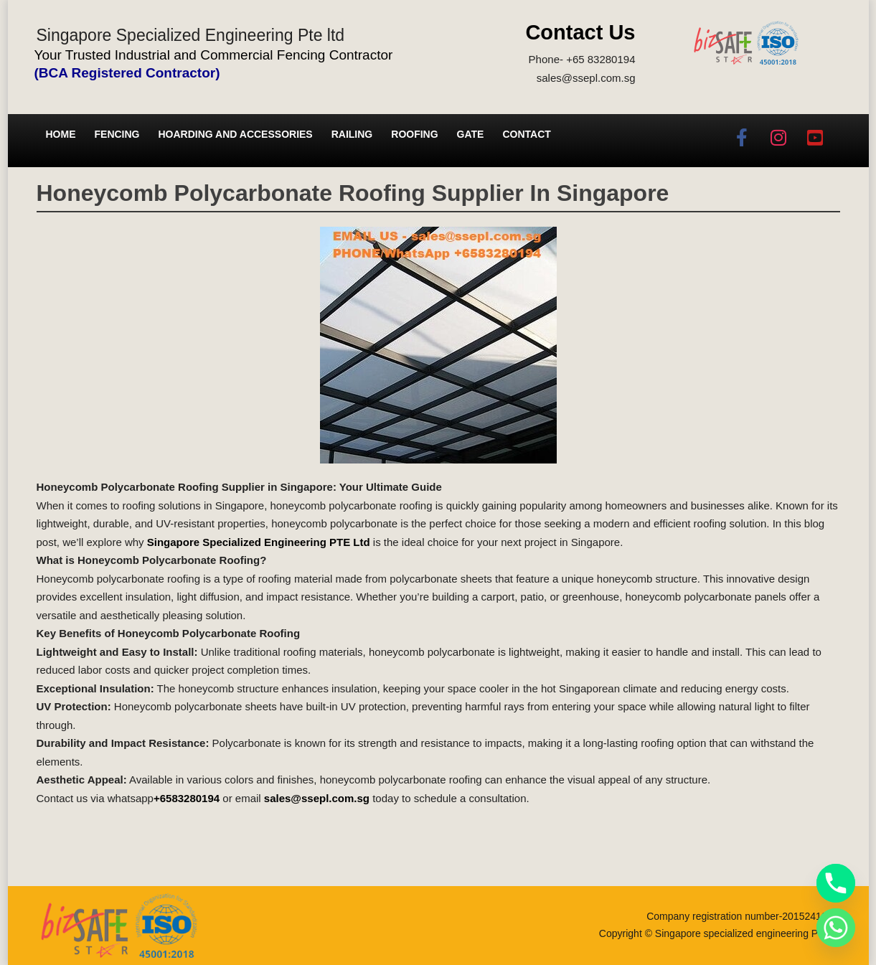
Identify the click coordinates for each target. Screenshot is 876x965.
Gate (470, 134)
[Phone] (835, 883)
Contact (526, 134)
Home (61, 134)
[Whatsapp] (835, 927)
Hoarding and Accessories (236, 134)
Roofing (414, 134)
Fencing (117, 134)
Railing (352, 134)
